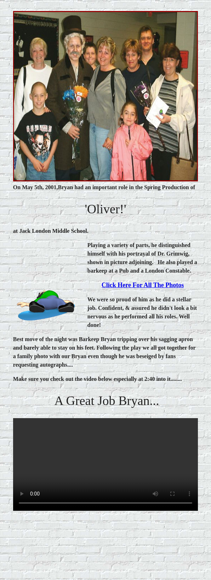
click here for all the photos (143, 285)
